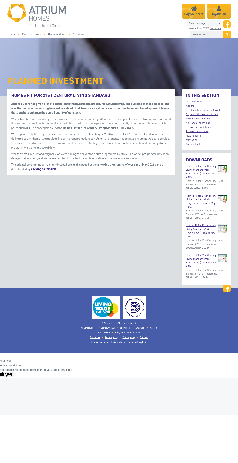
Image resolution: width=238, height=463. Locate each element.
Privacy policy (111, 337)
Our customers (194, 101)
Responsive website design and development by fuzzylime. (119, 342)
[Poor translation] (9, 374)
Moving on (191, 139)
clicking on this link (43, 169)
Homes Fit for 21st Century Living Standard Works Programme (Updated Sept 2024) (206, 260)
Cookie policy (129, 337)
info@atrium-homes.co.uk (127, 332)
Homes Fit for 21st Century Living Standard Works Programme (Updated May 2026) (206, 201)
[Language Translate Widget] (203, 23)
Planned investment (197, 131)
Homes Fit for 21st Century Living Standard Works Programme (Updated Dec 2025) (206, 171)
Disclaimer (95, 337)
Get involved (193, 144)
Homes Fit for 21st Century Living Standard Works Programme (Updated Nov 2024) (206, 231)
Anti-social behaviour (198, 122)
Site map (144, 337)
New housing (193, 135)
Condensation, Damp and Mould (203, 109)
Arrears (190, 105)
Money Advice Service (198, 118)
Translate (211, 28)
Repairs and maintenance (200, 127)
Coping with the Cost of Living (202, 114)
